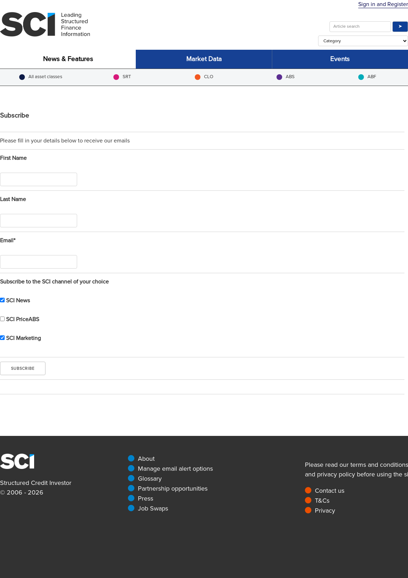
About (146, 459)
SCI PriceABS (19, 319)
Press (145, 498)
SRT (122, 77)
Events (340, 59)
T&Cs (322, 500)
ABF (367, 77)
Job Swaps (153, 508)
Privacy (325, 510)
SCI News (15, 300)
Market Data (204, 59)
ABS (286, 77)
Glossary (150, 478)
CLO (204, 77)
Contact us (329, 491)
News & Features (68, 59)
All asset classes (40, 77)
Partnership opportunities (173, 488)
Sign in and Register (383, 4)
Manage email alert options (175, 468)
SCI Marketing (20, 338)
